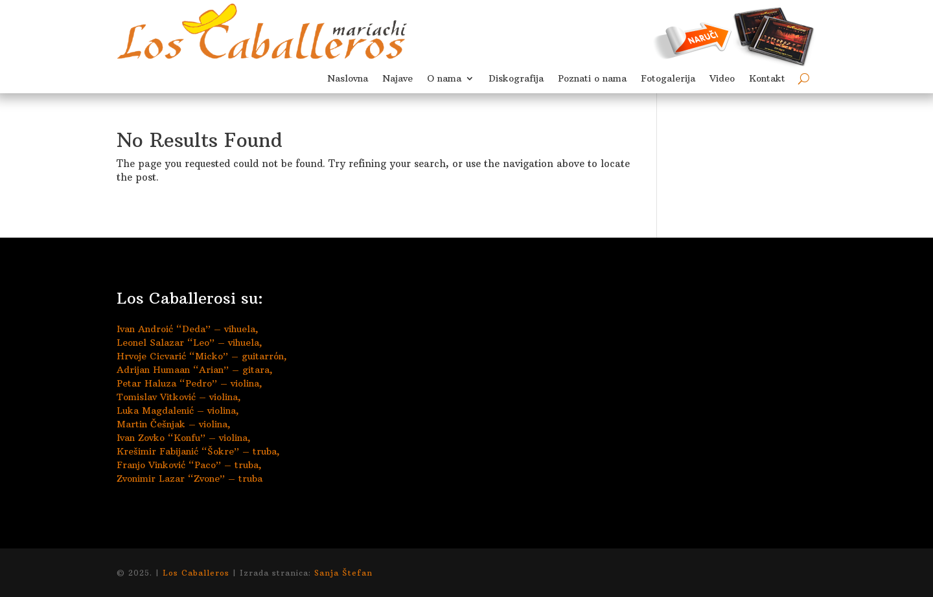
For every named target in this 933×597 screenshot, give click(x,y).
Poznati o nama (592, 79)
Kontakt (767, 79)
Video (722, 79)
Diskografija (516, 79)
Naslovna (347, 79)
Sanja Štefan (343, 573)
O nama (444, 79)
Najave (397, 79)
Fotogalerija (668, 79)
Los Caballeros (196, 573)
